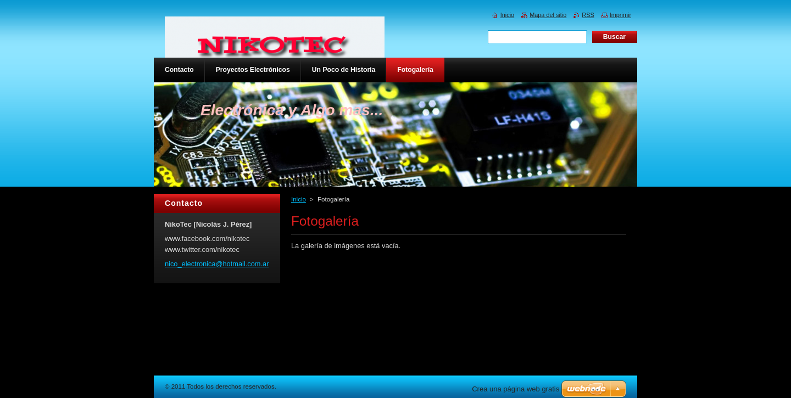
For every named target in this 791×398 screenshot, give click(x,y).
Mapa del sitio (548, 15)
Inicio (298, 199)
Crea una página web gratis (515, 389)
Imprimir (620, 15)
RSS (588, 15)
